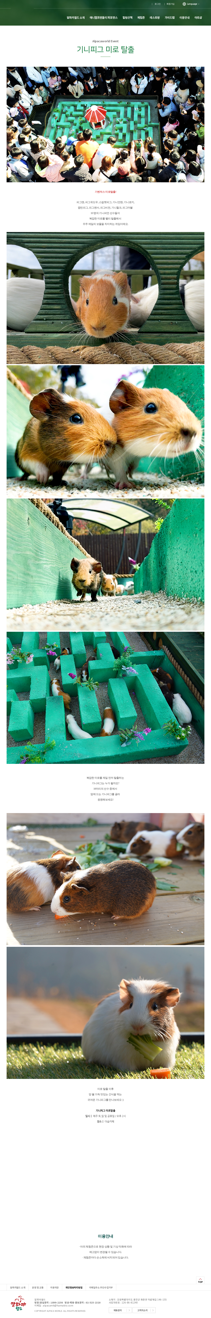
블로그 (128, 3)
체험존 (141, 17)
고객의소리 (142, 1310)
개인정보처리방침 (73, 1287)
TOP (200, 1281)
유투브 (145, 3)
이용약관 (54, 1287)
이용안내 (184, 17)
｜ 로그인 (156, 4)
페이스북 (120, 3)
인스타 (137, 3)
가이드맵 (170, 17)
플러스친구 (112, 3)
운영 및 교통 (38, 1287)
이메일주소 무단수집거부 (101, 1287)
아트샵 (198, 17)
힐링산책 (127, 17)
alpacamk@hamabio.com (58, 1305)
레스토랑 (155, 17)
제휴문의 (118, 1310)
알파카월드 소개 (76, 17)
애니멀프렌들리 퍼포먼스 (104, 17)
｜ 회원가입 (169, 4)
